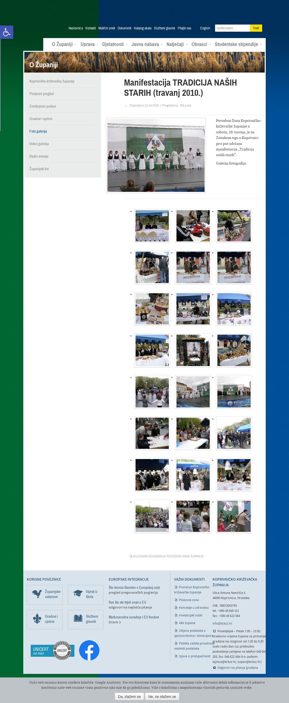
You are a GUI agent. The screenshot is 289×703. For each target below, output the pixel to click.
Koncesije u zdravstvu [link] (194, 608)
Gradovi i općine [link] (40, 118)
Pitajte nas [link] (184, 28)
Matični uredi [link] (106, 28)
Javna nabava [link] (147, 44)
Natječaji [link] (177, 44)
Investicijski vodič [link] (191, 615)
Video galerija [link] (39, 143)
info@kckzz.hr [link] (222, 623)
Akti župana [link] (187, 623)
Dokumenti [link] (124, 28)
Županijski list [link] (39, 168)
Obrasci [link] (201, 44)
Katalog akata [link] (142, 28)
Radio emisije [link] (39, 156)
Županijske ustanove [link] (53, 594)
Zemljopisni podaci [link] (42, 106)
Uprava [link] (89, 44)
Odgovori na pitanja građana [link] (237, 668)
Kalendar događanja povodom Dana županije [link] (168, 556)
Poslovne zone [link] (189, 600)
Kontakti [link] (90, 28)
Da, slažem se (129, 697)
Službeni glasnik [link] (164, 28)
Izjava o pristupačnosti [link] (194, 656)
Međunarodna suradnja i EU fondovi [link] (134, 617)
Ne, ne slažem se (162, 697)
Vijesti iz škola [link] (91, 594)
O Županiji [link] (64, 44)
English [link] (205, 28)
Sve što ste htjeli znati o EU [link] (127, 602)
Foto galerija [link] (38, 131)
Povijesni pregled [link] (41, 93)
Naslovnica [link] (76, 28)
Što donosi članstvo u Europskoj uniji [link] (134, 587)
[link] (6, 32)
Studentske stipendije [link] (238, 44)
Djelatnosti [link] (115, 44)
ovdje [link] (247, 687)
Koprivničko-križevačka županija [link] (52, 15)
